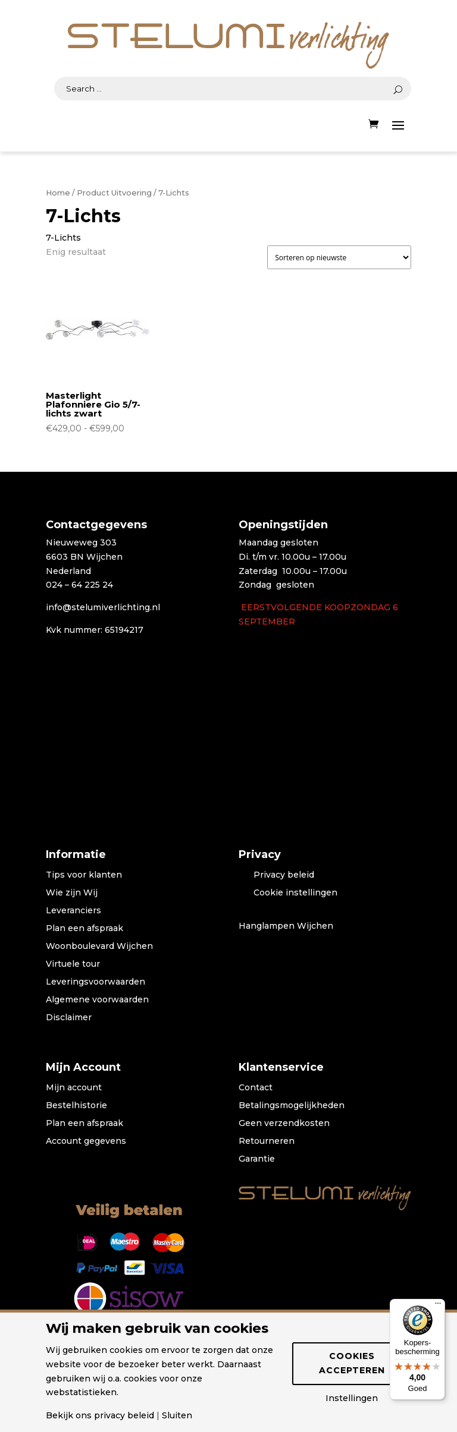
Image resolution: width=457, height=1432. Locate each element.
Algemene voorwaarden (97, 1000)
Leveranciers (73, 911)
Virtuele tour (73, 964)
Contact (256, 1088)
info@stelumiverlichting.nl (103, 607)
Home (58, 192)
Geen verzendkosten (284, 1123)
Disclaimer (69, 1018)
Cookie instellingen (295, 893)
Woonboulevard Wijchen (99, 946)
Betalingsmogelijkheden (292, 1106)
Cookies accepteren (352, 1363)
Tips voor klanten (84, 875)
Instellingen (351, 1398)
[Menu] (438, 1306)
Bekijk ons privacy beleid (100, 1415)
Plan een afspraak (84, 928)
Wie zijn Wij (72, 893)
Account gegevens (86, 1141)
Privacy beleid (283, 875)
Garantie (257, 1159)
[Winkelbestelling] (339, 257)
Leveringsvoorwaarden (95, 982)
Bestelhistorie (76, 1106)
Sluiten (177, 1415)
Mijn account (74, 1088)
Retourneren (267, 1141)
